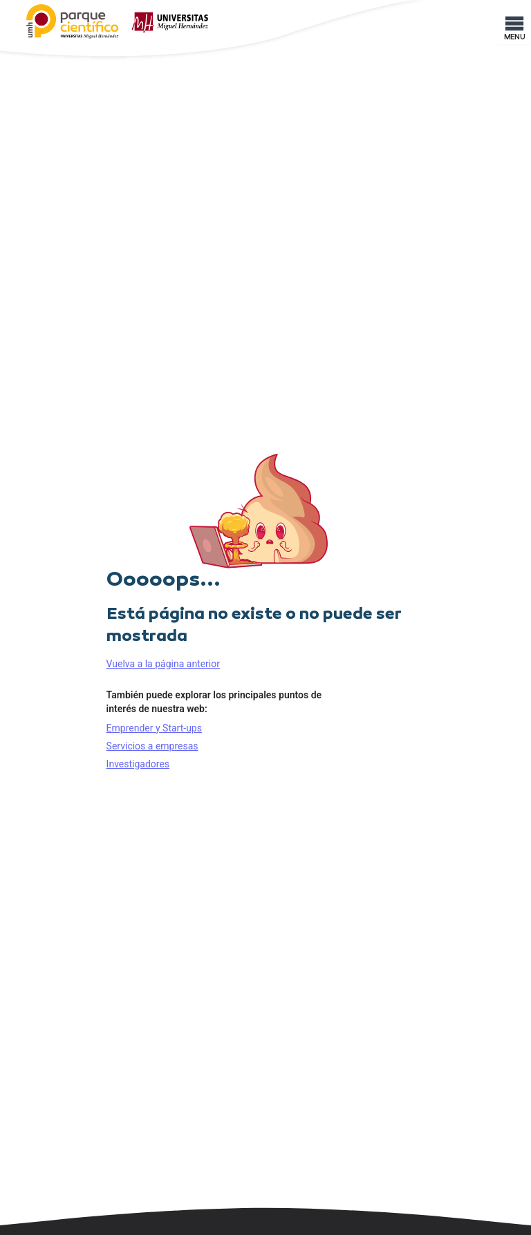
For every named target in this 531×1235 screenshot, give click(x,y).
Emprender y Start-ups (154, 728)
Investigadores (138, 763)
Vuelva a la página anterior (163, 663)
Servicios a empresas (152, 745)
